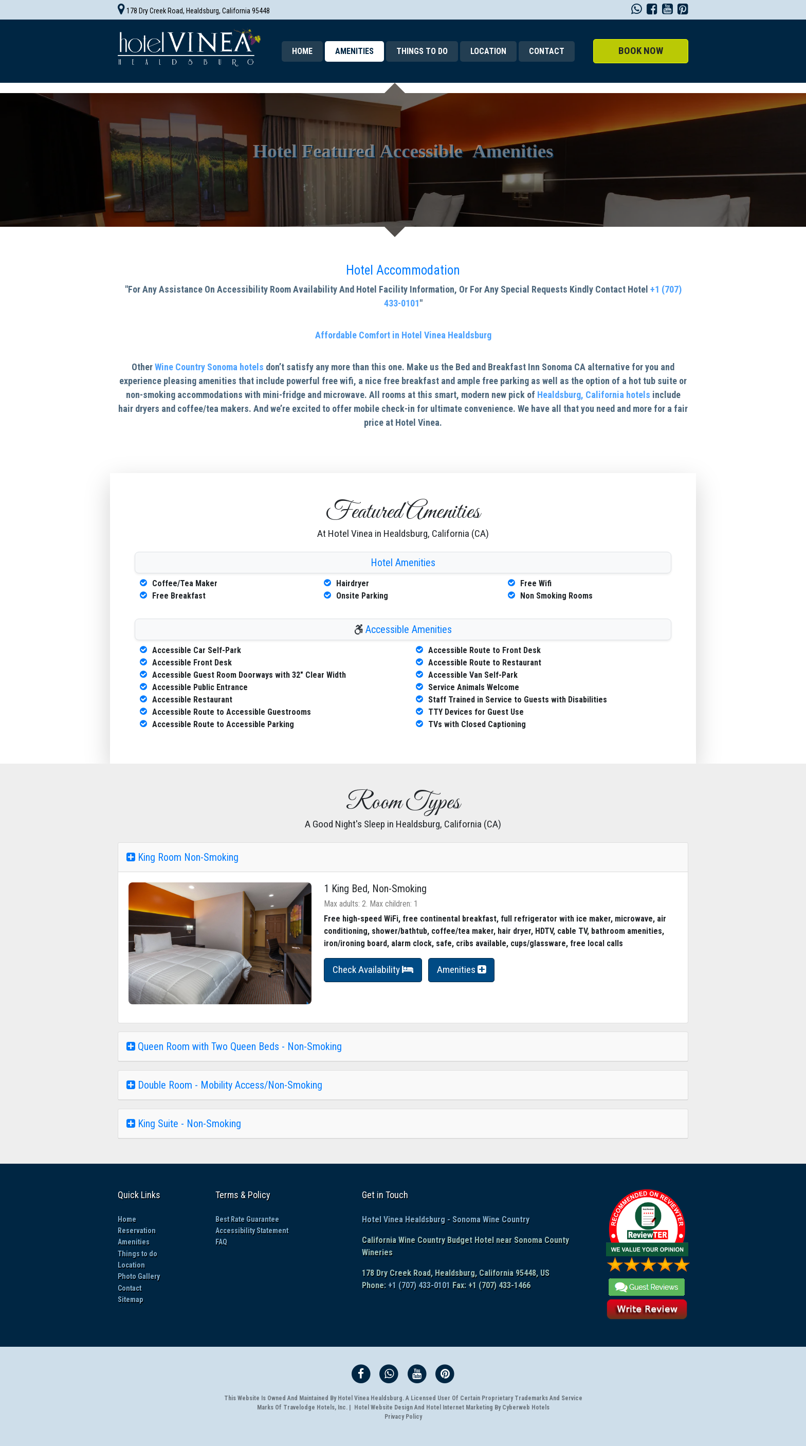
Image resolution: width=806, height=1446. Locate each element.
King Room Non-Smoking (182, 857)
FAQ (221, 1242)
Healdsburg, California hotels (593, 394)
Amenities (134, 1242)
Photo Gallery (139, 1276)
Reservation (137, 1230)
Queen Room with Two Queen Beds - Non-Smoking (234, 1046)
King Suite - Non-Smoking (183, 1123)
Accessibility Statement (251, 1230)
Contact (546, 51)
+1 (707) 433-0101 (418, 1285)
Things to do (422, 51)
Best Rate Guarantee (247, 1219)
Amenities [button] (461, 969)
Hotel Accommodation (403, 270)
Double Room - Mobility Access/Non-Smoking (224, 1085)
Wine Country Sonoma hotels (209, 366)
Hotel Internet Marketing (459, 1407)
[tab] (403, 857)
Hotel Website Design (383, 1407)
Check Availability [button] (373, 969)
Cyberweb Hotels (525, 1407)
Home (302, 51)
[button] (640, 51)
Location (488, 51)
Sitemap (130, 1299)
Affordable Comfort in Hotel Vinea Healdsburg (403, 335)
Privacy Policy (403, 1416)
